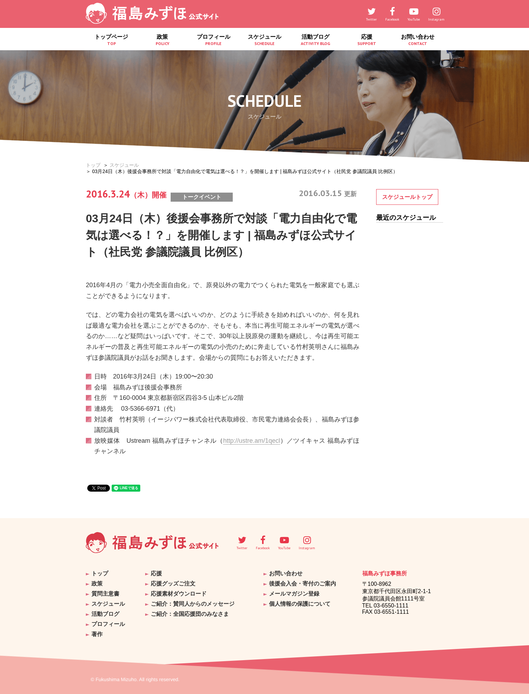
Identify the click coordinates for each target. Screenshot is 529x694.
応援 (366, 40)
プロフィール (213, 40)
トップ (93, 165)
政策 (162, 40)
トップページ (111, 40)
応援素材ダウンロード (179, 594)
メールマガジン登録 (294, 594)
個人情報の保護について (299, 604)
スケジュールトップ (407, 197)
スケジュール (264, 40)
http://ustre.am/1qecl (251, 440)
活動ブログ (315, 40)
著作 (97, 634)
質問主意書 (105, 594)
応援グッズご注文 (173, 584)
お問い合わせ (417, 40)
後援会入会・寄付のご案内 (302, 584)
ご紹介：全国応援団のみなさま (190, 614)
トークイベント (201, 197)
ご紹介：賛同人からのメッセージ (192, 604)
